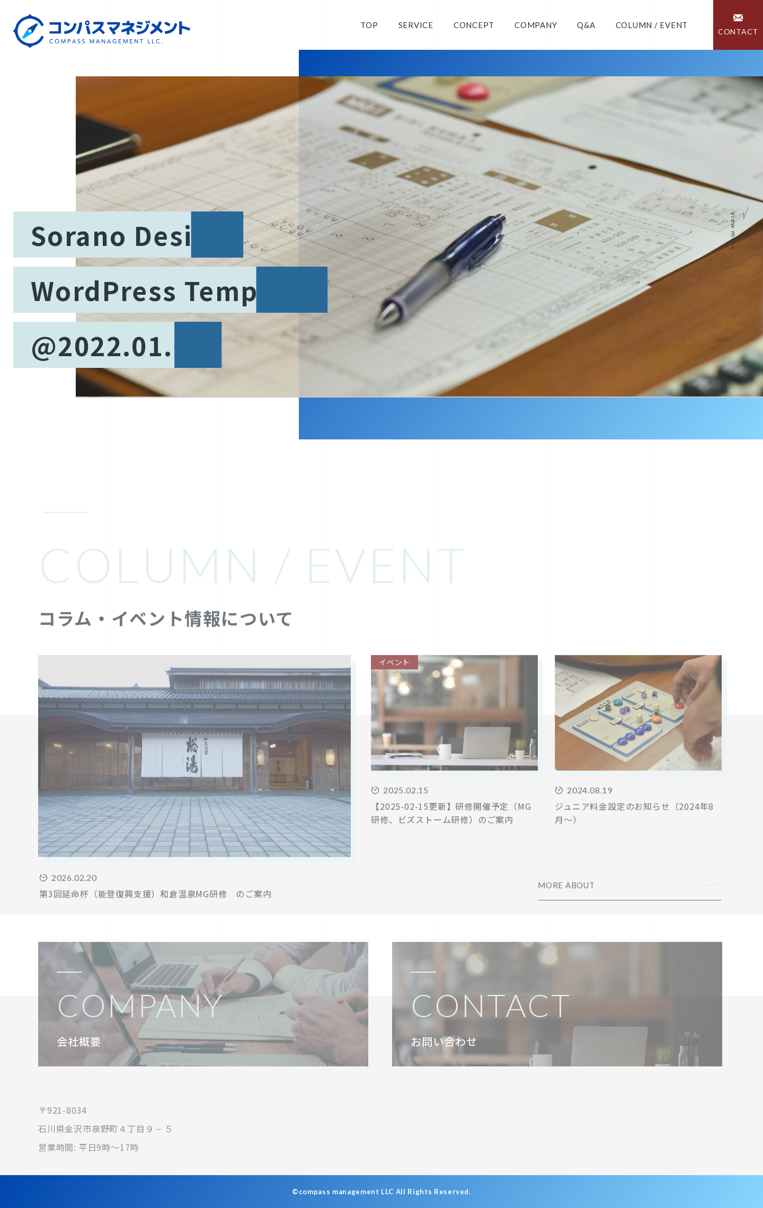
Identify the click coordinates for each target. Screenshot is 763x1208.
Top (369, 25)
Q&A (586, 25)
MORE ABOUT (566, 918)
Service (415, 25)
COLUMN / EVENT (652, 25)
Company (535, 25)
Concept (474, 25)
